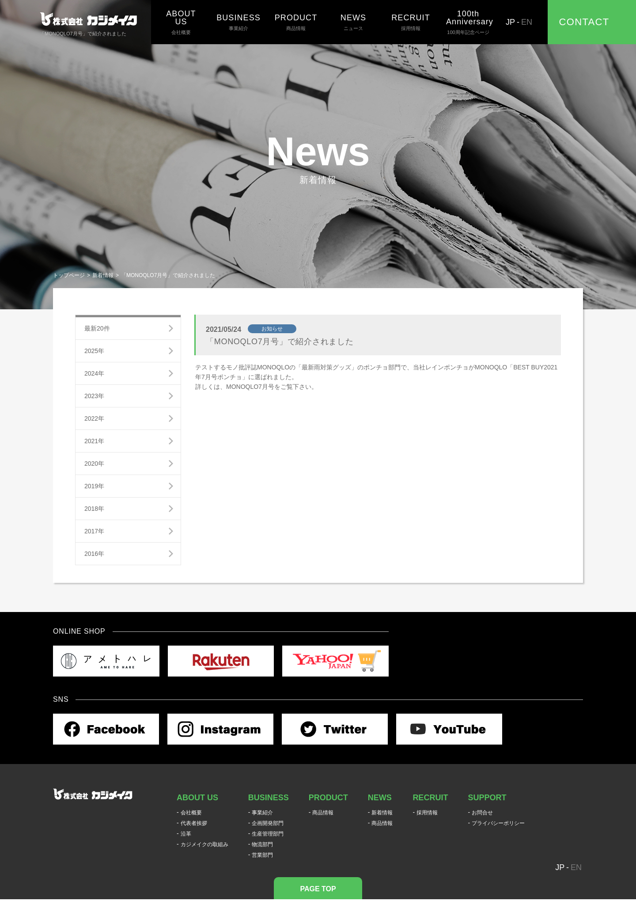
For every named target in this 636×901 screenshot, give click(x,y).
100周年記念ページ (468, 22)
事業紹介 (238, 22)
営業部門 (262, 855)
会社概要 (181, 22)
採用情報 (411, 22)
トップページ (69, 275)
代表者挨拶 (194, 823)
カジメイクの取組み (204, 844)
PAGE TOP (318, 889)
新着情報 (103, 275)
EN (526, 22)
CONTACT (584, 21)
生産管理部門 (268, 834)
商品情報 (296, 22)
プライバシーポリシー (498, 823)
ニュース (353, 22)
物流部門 (262, 844)
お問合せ (482, 813)
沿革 (186, 834)
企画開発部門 (268, 823)
